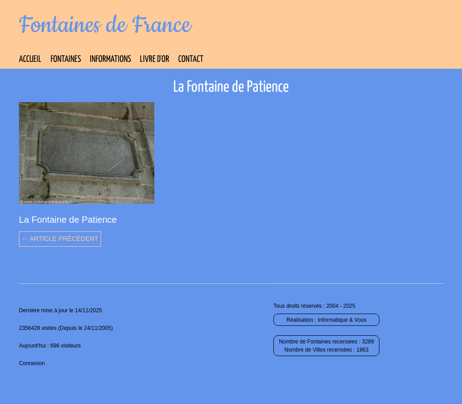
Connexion (32, 363)
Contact (190, 59)
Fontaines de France (105, 25)
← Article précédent (60, 238)
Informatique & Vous (342, 320)
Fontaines (66, 59)
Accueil (30, 59)
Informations (110, 59)
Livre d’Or (154, 59)
